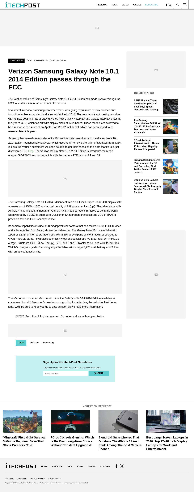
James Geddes (16, 61)
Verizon (34, 342)
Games (137, 4)
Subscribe (151, 4)
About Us (9, 478)
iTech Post (31, 316)
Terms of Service (37, 478)
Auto (125, 4)
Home (44, 466)
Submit (98, 373)
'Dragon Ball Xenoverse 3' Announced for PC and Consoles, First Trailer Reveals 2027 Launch (147, 166)
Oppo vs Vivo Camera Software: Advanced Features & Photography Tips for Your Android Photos (147, 186)
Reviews (102, 4)
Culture (105, 466)
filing (31, 151)
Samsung (48, 342)
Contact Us (22, 478)
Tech (114, 4)
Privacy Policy (54, 478)
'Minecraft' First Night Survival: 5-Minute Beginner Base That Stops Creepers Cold (24, 441)
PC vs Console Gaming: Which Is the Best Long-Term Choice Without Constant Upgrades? (72, 441)
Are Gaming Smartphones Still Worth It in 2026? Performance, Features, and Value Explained (147, 126)
